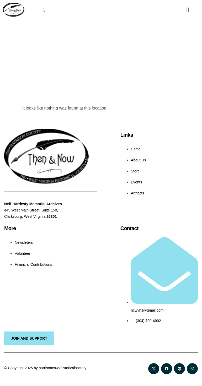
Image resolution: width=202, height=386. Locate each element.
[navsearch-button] (183, 9)
